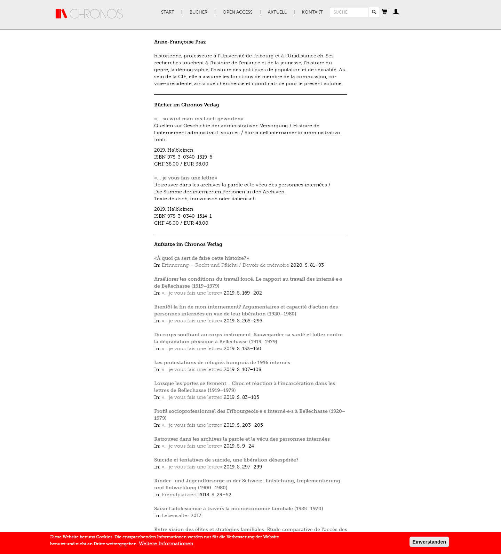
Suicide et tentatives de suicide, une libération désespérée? (226, 460)
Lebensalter (175, 515)
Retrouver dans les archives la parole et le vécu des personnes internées (242, 439)
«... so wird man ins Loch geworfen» (199, 119)
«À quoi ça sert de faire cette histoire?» (201, 258)
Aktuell (277, 12)
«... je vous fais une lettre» (185, 178)
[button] (384, 12)
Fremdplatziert (179, 494)
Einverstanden (429, 544)
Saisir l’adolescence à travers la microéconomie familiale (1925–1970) (238, 509)
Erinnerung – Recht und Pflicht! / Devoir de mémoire (225, 265)
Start (167, 12)
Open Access (238, 12)
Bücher (198, 12)
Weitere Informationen (166, 545)
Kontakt (312, 12)
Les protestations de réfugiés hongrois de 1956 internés (222, 363)
